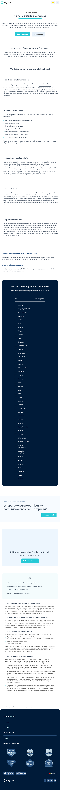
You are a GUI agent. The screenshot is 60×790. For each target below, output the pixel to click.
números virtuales (45, 86)
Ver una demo (38, 34)
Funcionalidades (8, 707)
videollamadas (22, 137)
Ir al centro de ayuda (30, 561)
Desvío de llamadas (11, 131)
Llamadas (16, 707)
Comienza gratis (22, 34)
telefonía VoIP (18, 92)
